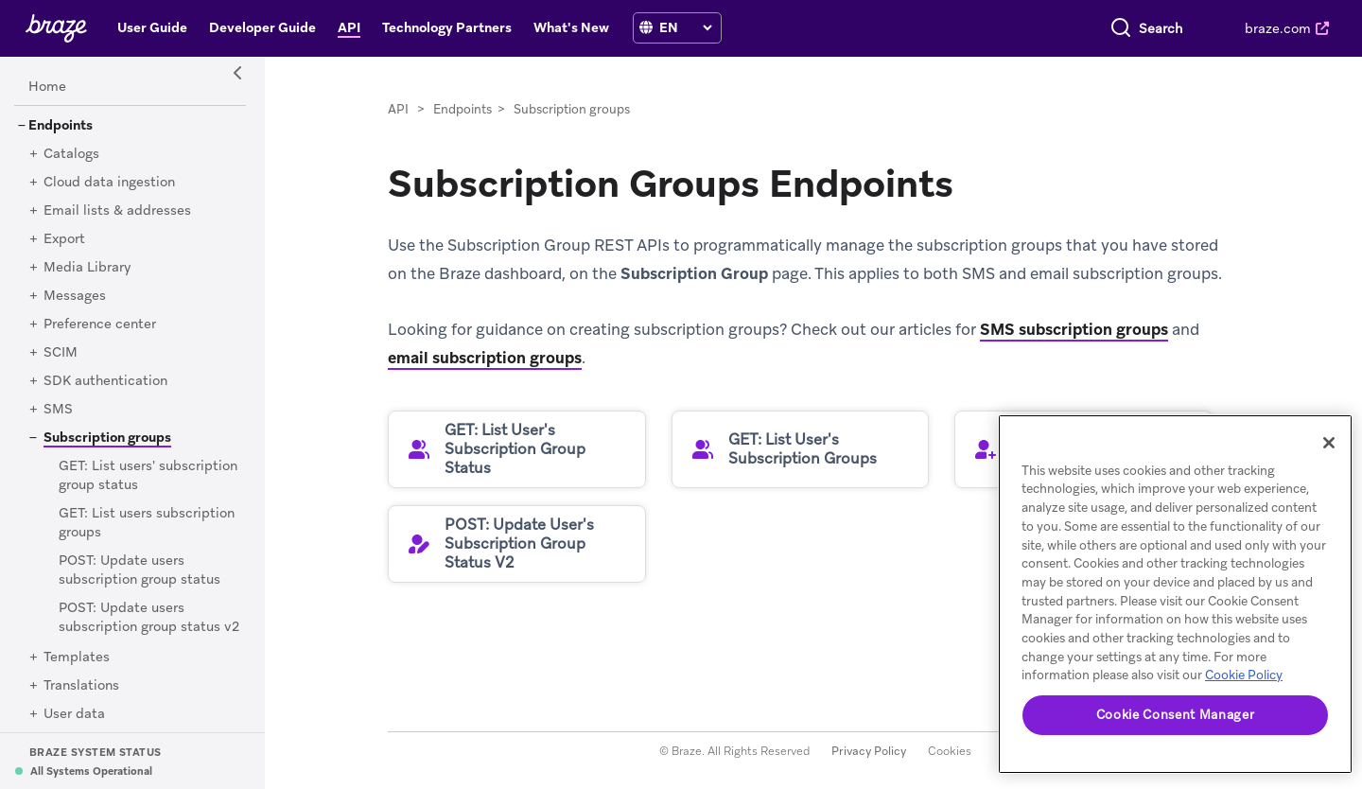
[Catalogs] (71, 154)
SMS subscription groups (1074, 329)
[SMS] (58, 409)
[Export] (64, 239)
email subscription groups (485, 357)
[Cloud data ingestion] (109, 182)
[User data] (74, 714)
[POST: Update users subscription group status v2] (149, 618)
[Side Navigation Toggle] (238, 74)
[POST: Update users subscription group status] (139, 570)
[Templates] (77, 657)
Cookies (949, 751)
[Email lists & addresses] (117, 211)
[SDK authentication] (105, 381)
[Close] (1329, 443)
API (398, 109)
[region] (1175, 594)
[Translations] (81, 685)
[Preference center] (100, 324)
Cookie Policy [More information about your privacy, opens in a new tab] (1244, 675)
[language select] (685, 27)
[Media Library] (87, 267)
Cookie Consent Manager (1175, 715)
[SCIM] (61, 352)
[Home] (47, 87)
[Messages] (75, 296)
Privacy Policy (868, 751)
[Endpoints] (60, 125)
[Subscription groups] (100, 437)
